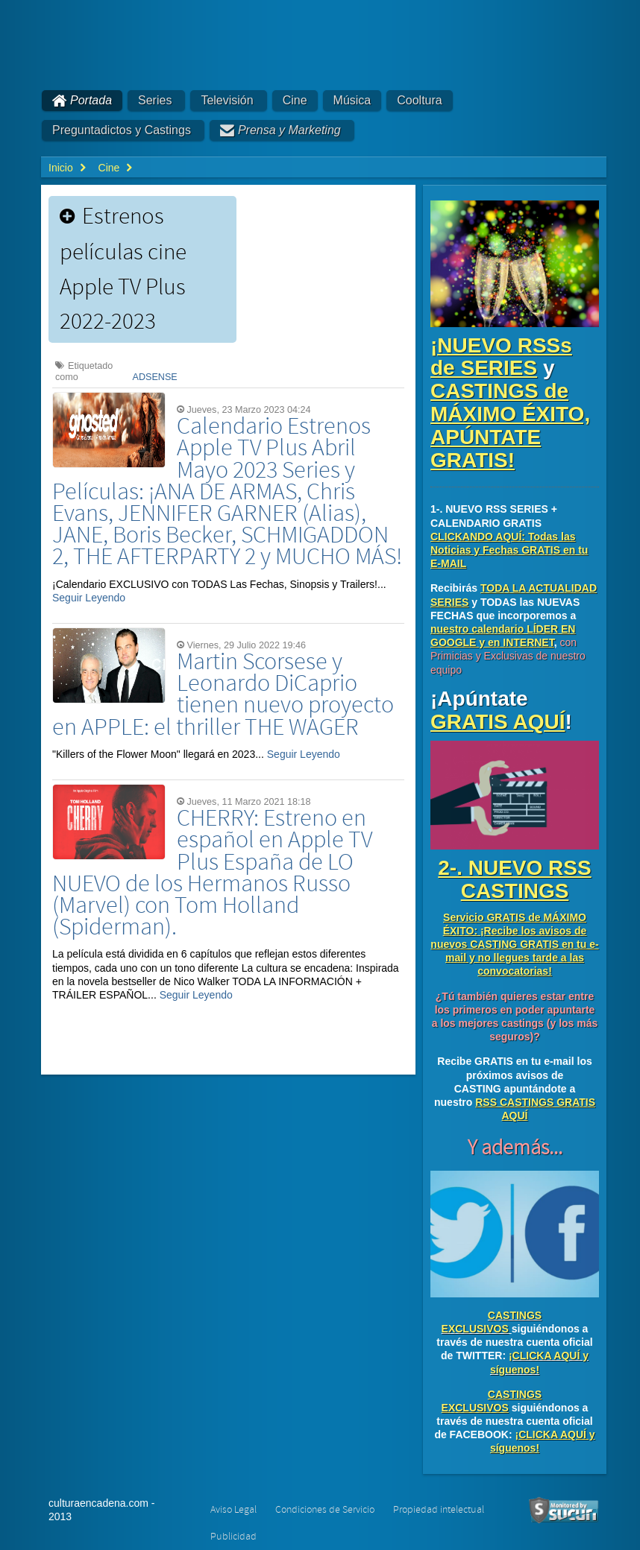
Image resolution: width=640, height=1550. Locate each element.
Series (155, 100)
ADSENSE (155, 377)
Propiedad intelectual (438, 1510)
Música (352, 100)
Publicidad (233, 1537)
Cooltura (419, 100)
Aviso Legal (233, 1510)
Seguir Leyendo (88, 598)
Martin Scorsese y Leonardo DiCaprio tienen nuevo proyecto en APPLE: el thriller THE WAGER (223, 695)
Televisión (227, 100)
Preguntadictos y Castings (121, 130)
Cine (295, 100)
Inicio (60, 168)
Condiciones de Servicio (324, 1510)
